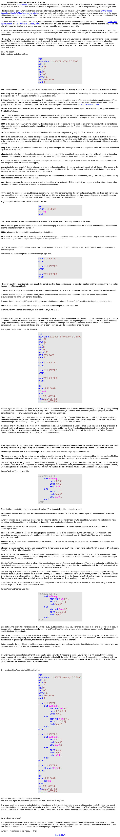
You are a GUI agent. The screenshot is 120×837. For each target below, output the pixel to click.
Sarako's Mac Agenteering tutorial (24, 13)
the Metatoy (22, 4)
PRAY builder (21, 24)
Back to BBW (60, 835)
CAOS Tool (112, 22)
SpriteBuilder (6, 24)
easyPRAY (35, 24)
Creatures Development (89, 104)
